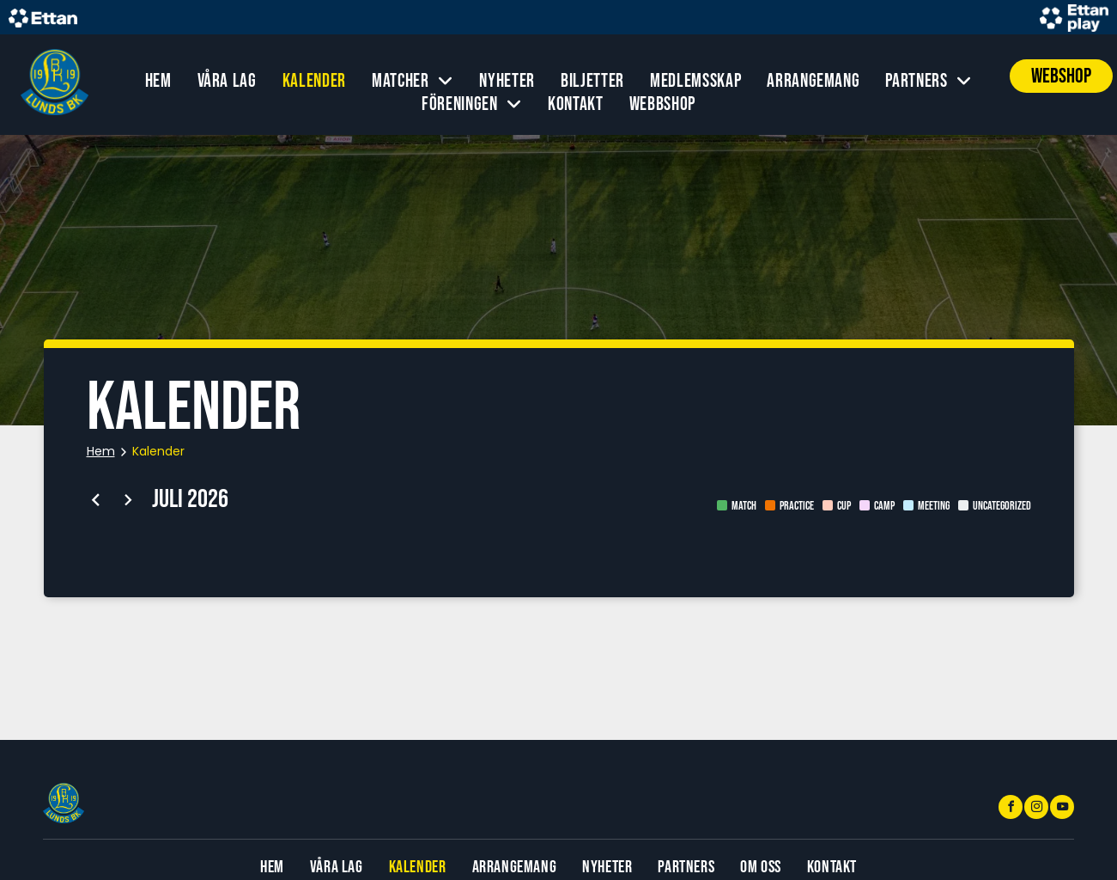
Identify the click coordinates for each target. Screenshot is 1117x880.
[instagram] (1036, 809)
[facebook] (1011, 809)
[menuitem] (158, 81)
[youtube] (1062, 809)
